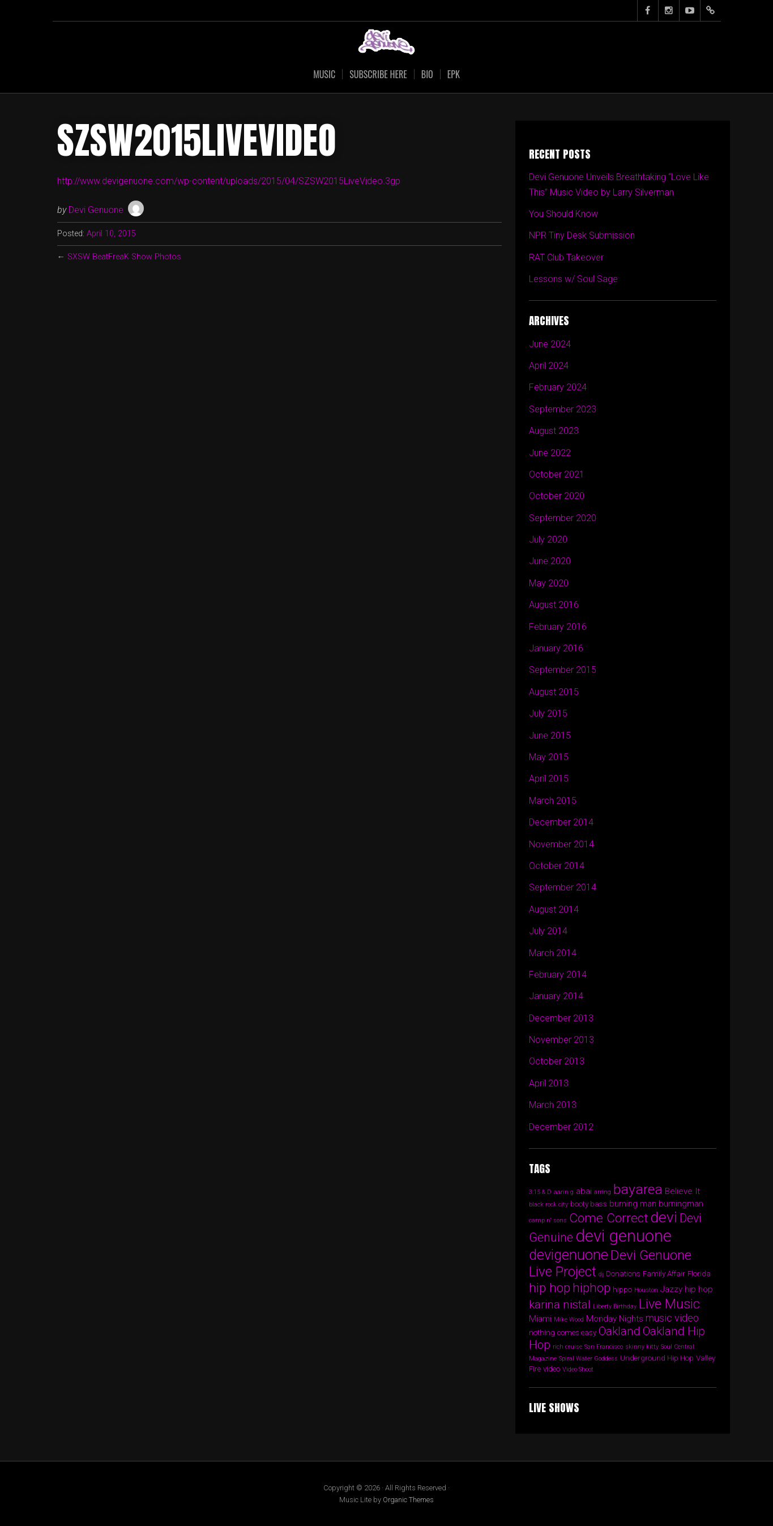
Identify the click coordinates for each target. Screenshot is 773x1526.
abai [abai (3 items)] (584, 1191)
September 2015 (562, 669)
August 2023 (554, 430)
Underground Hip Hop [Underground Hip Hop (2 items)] (657, 1358)
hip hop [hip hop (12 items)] (549, 1287)
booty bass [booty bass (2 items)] (588, 1204)
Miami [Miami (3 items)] (540, 1319)
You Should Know (563, 213)
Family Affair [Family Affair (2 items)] (664, 1273)
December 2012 (561, 1127)
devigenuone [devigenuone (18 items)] (568, 1254)
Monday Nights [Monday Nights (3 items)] (614, 1319)
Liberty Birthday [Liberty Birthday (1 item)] (615, 1306)
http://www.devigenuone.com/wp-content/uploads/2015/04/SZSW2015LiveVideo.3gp (228, 181)
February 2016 (558, 626)
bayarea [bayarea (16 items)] (638, 1189)
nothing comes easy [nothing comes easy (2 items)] (562, 1332)
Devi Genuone (96, 209)
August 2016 (554, 604)
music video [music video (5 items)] (672, 1318)
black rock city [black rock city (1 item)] (548, 1204)
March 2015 (552, 800)
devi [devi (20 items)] (664, 1217)
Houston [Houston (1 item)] (646, 1290)
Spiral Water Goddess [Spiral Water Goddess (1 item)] (588, 1358)
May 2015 (549, 757)
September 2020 (562, 518)
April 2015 (549, 778)
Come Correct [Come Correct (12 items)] (608, 1218)
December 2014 (561, 822)
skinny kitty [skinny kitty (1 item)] (642, 1346)
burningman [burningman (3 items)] (681, 1204)
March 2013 (552, 1104)
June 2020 (550, 561)
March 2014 (552, 953)
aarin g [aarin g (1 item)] (564, 1192)
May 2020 (549, 583)
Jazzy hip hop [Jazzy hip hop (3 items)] (686, 1289)
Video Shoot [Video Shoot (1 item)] (577, 1369)
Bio (427, 74)
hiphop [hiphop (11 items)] (591, 1287)
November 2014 (561, 844)
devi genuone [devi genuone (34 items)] (623, 1236)
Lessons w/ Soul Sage (573, 279)
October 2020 (556, 496)
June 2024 (550, 344)
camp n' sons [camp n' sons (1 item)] (548, 1220)
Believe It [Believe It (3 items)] (682, 1191)
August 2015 (554, 692)
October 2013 (556, 1061)
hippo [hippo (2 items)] (622, 1289)
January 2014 (556, 996)
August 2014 (554, 909)
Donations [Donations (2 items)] (623, 1273)
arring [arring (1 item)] (602, 1192)
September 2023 (562, 409)
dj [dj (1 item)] (601, 1274)
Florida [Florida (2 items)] (699, 1273)
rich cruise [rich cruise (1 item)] (567, 1346)
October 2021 (556, 474)
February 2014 (558, 974)
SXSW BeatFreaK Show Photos (124, 257)
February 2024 (558, 387)
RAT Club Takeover (566, 257)
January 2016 (556, 648)
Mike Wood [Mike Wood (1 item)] (569, 1319)
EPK (453, 74)
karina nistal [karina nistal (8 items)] (560, 1304)
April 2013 (549, 1083)
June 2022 (550, 452)
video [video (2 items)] (551, 1369)
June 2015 (550, 735)
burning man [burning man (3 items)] (632, 1204)
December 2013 (561, 1018)
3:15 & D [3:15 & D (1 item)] (540, 1192)
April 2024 (549, 365)
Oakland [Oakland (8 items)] (619, 1331)
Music (324, 74)
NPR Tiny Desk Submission (582, 235)
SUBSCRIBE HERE (378, 74)
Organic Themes (408, 1499)
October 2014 (556, 865)
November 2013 (561, 1039)
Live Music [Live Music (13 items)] (669, 1304)
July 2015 (548, 713)
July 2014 (548, 931)
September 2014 (562, 887)
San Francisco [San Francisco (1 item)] (603, 1346)
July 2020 (548, 539)
